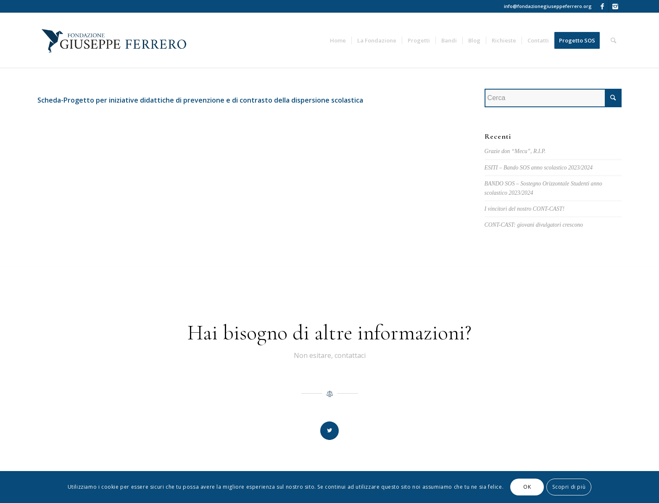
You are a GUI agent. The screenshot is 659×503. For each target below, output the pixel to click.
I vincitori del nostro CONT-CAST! (524, 209)
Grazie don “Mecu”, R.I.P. (515, 151)
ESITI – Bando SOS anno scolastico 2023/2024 (539, 167)
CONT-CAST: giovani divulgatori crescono (534, 225)
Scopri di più (568, 486)
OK (527, 486)
